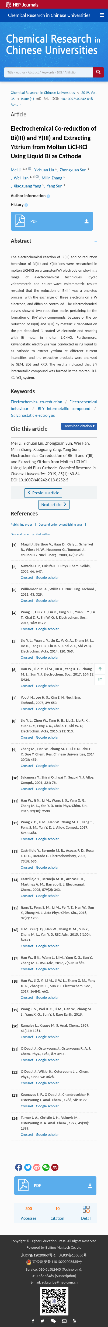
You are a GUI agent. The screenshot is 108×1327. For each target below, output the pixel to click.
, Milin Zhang (51, 177)
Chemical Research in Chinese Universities (49, 14)
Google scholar (47, 577)
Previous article (43, 492)
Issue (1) (27, 99)
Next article (54, 504)
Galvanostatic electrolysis (33, 415)
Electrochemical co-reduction (36, 401)
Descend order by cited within (30, 534)
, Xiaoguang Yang (26, 186)
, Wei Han (20, 177)
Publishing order (21, 524)
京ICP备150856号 (73, 1255)
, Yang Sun (54, 186)
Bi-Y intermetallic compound (64, 408)
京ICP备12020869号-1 (38, 1255)
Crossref (27, 577)
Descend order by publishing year (60, 524)
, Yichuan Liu (43, 169)
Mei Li (16, 169)
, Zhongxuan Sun (72, 169)
